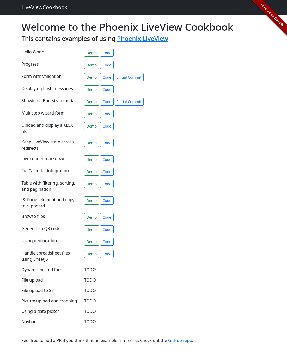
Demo (92, 52)
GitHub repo (180, 340)
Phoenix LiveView (142, 38)
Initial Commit (129, 77)
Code (106, 52)
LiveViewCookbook (45, 7)
